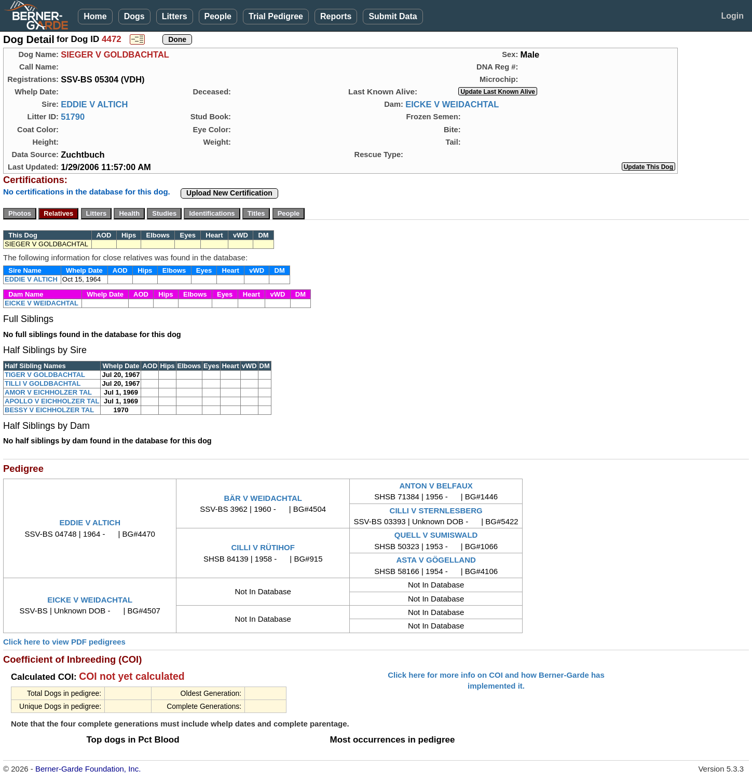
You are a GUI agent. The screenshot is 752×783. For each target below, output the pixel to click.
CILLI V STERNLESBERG (436, 510)
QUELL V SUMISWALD (436, 534)
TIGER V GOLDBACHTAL (45, 375)
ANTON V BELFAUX (435, 485)
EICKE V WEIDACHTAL (452, 104)
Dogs (134, 16)
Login (732, 15)
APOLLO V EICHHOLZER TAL (52, 401)
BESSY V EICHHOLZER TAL (49, 410)
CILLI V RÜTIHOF (263, 547)
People (217, 16)
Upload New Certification (229, 193)
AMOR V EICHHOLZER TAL (48, 392)
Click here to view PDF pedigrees (64, 641)
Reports (335, 16)
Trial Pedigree (276, 16)
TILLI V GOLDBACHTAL (42, 383)
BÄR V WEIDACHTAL (263, 498)
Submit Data (392, 16)
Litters (174, 16)
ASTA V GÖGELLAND (435, 559)
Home (95, 16)
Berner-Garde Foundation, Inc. (88, 768)
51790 (73, 116)
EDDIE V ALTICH (94, 104)
